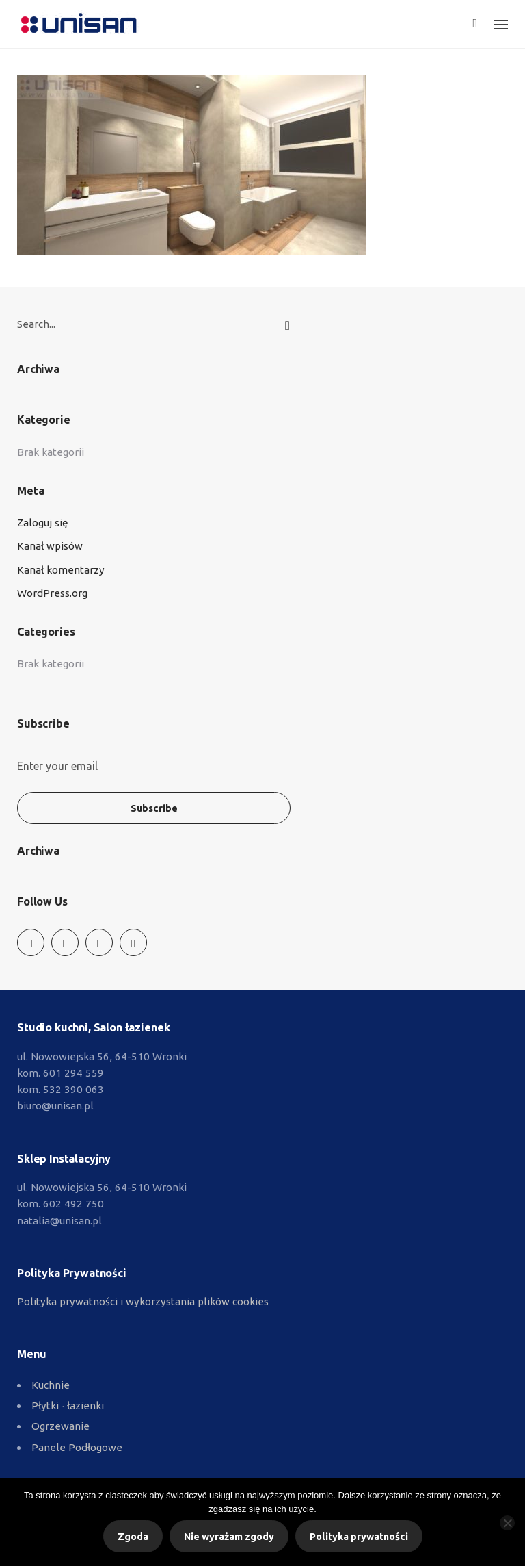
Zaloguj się (42, 522)
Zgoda (133, 1536)
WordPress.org (52, 593)
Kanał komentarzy (61, 570)
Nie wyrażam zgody (229, 1536)
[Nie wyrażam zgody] (507, 1522)
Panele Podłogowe (76, 1447)
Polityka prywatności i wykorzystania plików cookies (143, 1301)
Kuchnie (50, 1385)
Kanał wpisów (50, 546)
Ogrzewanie (60, 1426)
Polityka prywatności (359, 1536)
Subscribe (154, 808)
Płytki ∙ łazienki (67, 1405)
